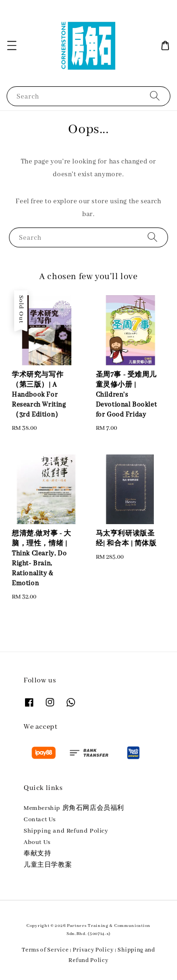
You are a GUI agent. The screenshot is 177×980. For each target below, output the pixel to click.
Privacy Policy (93, 949)
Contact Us (40, 820)
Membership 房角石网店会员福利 (74, 808)
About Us (37, 842)
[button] (11, 45)
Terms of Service (45, 949)
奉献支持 (37, 854)
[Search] (155, 96)
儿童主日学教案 (48, 865)
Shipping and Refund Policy (66, 831)
